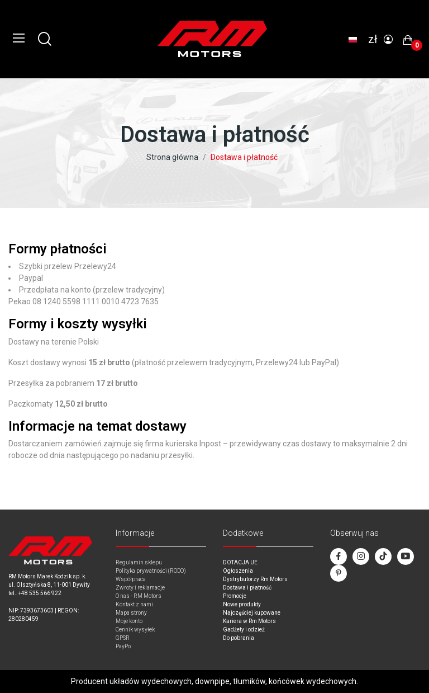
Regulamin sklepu (139, 562)
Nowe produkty (242, 604)
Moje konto (129, 621)
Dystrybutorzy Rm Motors (255, 579)
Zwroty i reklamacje (140, 587)
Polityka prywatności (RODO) (151, 571)
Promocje (234, 596)
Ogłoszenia (238, 571)
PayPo (123, 646)
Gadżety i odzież (244, 629)
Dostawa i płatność (247, 587)
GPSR (123, 638)
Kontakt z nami (134, 604)
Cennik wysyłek (135, 629)
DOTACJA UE (240, 562)
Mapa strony (131, 613)
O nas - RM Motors (138, 596)
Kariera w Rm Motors (249, 621)
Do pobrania (238, 638)
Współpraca (131, 579)
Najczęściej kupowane (251, 613)
